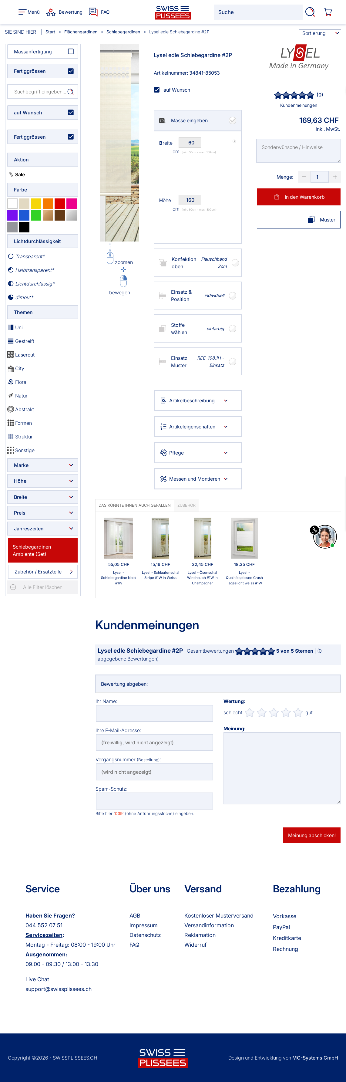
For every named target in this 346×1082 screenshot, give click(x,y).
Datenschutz (145, 935)
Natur (17, 395)
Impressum (143, 925)
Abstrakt (20, 409)
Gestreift (20, 340)
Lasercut (21, 354)
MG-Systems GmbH (315, 1058)
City (15, 368)
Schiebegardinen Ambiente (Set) (32, 550)
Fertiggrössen (30, 71)
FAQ (134, 945)
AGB (134, 915)
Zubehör (186, 505)
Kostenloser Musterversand (219, 915)
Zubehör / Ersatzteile (38, 572)
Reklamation (200, 935)
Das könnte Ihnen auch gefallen (135, 505)
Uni (15, 327)
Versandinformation (209, 925)
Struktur (20, 436)
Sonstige (21, 450)
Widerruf (195, 945)
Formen (19, 422)
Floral (17, 381)
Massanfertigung (33, 52)
